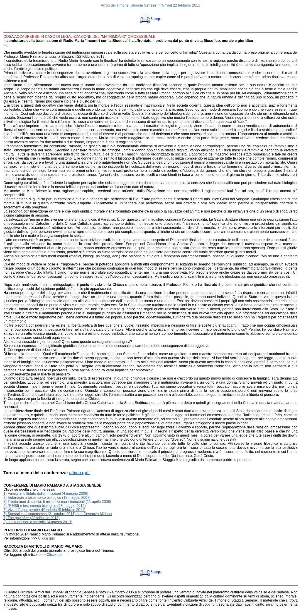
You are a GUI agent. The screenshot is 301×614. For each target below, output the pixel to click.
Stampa (150, 19)
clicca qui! (79, 472)
